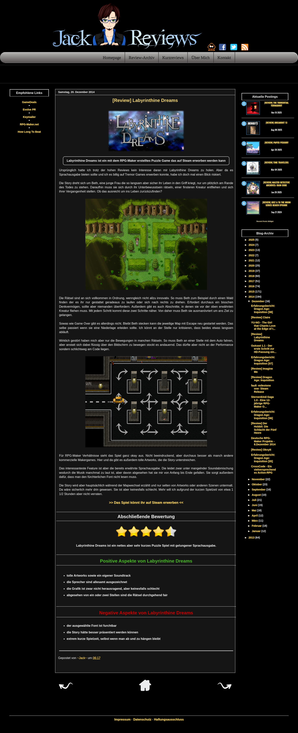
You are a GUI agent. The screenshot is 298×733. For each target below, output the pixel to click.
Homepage (112, 57)
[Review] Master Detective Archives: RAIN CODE (276, 184)
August (257, 494)
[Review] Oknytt (261, 449)
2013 (252, 537)
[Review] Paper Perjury (276, 142)
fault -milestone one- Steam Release (261, 388)
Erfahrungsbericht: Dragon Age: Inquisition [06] (263, 415)
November (258, 479)
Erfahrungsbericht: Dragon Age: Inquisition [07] (263, 360)
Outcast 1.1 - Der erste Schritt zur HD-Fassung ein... (263, 349)
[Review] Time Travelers (276, 162)
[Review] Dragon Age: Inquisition (262, 379)
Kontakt (224, 57)
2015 (252, 291)
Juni (255, 505)
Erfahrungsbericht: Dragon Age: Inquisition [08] (263, 309)
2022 (252, 255)
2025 (252, 239)
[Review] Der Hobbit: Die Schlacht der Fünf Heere (263, 428)
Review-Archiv (142, 57)
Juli (254, 499)
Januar (256, 531)
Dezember (258, 301)
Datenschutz (142, 719)
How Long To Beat (29, 131)
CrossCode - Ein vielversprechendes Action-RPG (263, 469)
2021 (252, 260)
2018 (252, 275)
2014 (252, 296)
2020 (252, 265)
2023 (252, 249)
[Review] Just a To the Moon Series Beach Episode (276, 204)
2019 (252, 270)
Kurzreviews (173, 57)
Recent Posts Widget (264, 221)
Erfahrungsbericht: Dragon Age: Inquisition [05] (263, 458)
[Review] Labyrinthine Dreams (260, 337)
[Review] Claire (260, 317)
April (255, 515)
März (255, 520)
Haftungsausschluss (169, 719)
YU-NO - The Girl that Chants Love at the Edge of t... (263, 325)
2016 (252, 286)
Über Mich (200, 57)
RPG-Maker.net (29, 124)
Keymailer (29, 116)
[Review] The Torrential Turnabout (276, 104)
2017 (252, 281)
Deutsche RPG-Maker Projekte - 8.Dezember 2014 (263, 441)
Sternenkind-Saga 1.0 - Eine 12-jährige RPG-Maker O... (262, 401)
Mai (254, 510)
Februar (257, 525)
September (259, 489)
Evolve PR (29, 109)
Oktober (257, 484)
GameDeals (29, 102)
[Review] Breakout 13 (276, 122)
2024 (252, 244)
